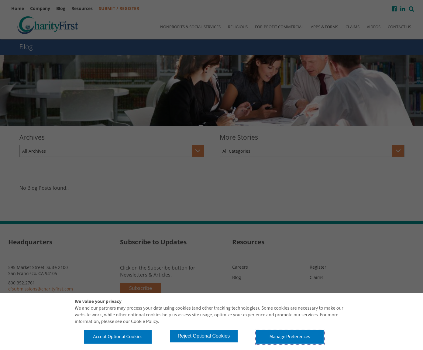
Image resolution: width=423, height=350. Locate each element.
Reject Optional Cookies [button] (204, 335)
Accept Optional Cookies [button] (117, 336)
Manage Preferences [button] (290, 336)
